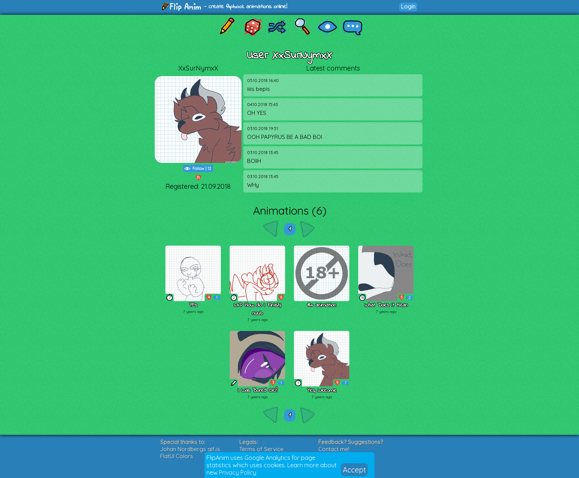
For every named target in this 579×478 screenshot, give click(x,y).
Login (408, 6)
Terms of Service (261, 449)
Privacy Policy (237, 472)
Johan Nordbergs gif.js (190, 449)
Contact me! (333, 449)
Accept (354, 469)
